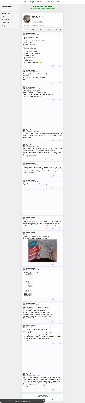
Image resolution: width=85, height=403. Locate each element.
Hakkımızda (5, 22)
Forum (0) (58, 29)
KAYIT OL (49, 1)
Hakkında (50, 29)
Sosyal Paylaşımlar (7, 6)
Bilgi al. (29, 401)
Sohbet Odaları (6, 13)
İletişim (4, 26)
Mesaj (40, 21)
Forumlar (4, 16)
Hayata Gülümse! (30, 33)
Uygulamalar (5, 10)
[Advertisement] (42, 114)
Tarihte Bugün (6, 19)
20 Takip (42, 29)
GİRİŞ (57, 1)
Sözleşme (52, 399)
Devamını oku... (27, 295)
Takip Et (35, 21)
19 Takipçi (33, 29)
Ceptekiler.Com (36, 2)
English (45, 395)
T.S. (46, 399)
